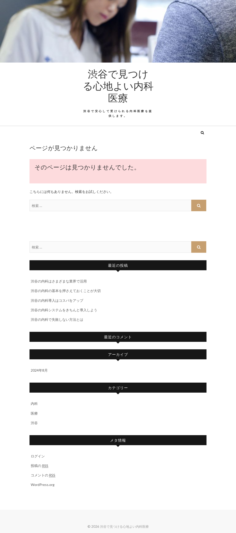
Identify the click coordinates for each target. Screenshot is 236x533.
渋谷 (34, 423)
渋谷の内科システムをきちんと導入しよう (64, 310)
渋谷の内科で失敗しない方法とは (57, 319)
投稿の (39, 465)
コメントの (43, 475)
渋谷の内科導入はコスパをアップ (57, 300)
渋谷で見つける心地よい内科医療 (118, 86)
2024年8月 (39, 370)
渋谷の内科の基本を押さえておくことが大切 (66, 291)
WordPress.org (42, 484)
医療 (34, 413)
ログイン (38, 456)
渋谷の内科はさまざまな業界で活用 (59, 281)
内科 (34, 403)
